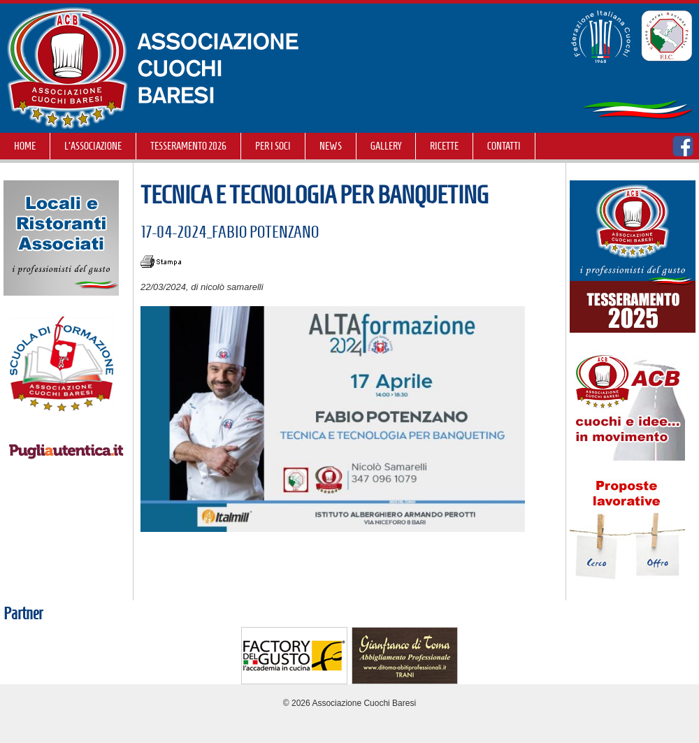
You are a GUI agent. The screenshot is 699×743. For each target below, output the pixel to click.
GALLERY (385, 146)
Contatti (504, 146)
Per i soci (273, 146)
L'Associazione (93, 146)
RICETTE (444, 146)
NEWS (330, 146)
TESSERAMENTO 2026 (188, 146)
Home (25, 146)
